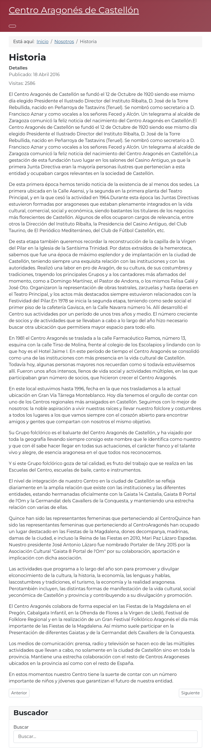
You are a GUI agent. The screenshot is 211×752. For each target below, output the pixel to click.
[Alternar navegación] (12, 26)
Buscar (21, 727)
